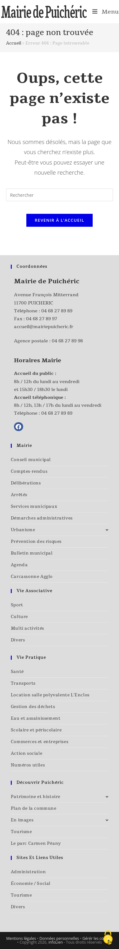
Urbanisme (60, 530)
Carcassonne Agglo (32, 577)
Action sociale (26, 753)
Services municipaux (34, 506)
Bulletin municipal (32, 553)
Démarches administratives (42, 518)
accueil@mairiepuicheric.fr (43, 327)
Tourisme (21, 832)
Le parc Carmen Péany (36, 843)
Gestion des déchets (33, 707)
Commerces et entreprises (39, 742)
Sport (17, 605)
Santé (17, 672)
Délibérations (26, 483)
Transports (23, 683)
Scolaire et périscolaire (36, 730)
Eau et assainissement (36, 718)
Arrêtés (19, 495)
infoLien (56, 942)
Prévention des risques (36, 541)
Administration (28, 872)
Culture (19, 617)
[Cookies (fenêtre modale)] (108, 938)
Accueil (13, 43)
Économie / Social (30, 883)
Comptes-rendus (29, 471)
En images (60, 820)
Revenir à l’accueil (59, 220)
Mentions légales (21, 938)
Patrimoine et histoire (60, 797)
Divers (18, 640)
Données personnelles (59, 938)
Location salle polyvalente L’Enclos (50, 695)
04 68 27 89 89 (56, 311)
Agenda (19, 565)
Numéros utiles (28, 765)
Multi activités (27, 628)
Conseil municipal (31, 460)
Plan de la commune (33, 808)
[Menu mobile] (105, 11)
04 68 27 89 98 (67, 341)
